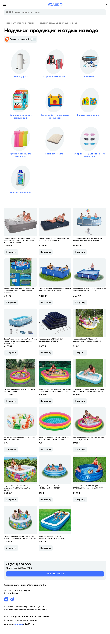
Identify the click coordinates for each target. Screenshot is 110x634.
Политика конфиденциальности (20, 620)
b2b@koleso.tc (11, 593)
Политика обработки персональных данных (24, 607)
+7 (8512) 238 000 (18, 564)
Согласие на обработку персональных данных (25, 609)
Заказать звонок (55, 573)
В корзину (11, 252)
